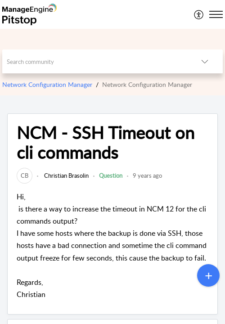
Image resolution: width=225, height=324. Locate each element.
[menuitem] (199, 14)
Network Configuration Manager (47, 84)
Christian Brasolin (66, 175)
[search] (94, 61)
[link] (24, 175)
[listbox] (205, 61)
